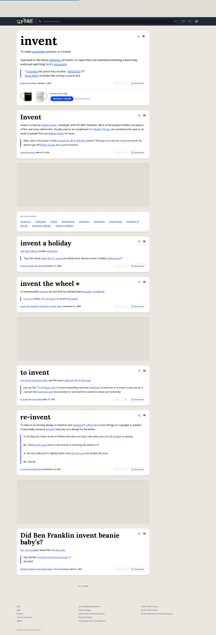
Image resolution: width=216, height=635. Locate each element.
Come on (28, 299)
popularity (60, 64)
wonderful (63, 141)
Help (19, 610)
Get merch (137, 83)
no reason (50, 299)
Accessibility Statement (89, 606)
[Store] (183, 21)
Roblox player (49, 125)
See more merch (82, 98)
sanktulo (33, 83)
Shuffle (83, 586)
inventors (84, 221)
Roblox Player (102, 129)
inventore (99, 221)
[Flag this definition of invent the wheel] (144, 282)
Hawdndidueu (64, 569)
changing (78, 425)
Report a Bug (84, 610)
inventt (32, 152)
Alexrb (41, 266)
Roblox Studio (56, 133)
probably (34, 550)
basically (87, 292)
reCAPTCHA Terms (149, 610)
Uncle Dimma (37, 399)
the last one (77, 453)
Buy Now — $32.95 (61, 98)
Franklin (41, 557)
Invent (23, 152)
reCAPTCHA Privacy (149, 606)
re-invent (24, 469)
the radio (60, 550)
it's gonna (57, 258)
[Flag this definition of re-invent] (144, 415)
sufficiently (92, 425)
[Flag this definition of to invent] (144, 370)
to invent (24, 399)
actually (50, 429)
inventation (68, 221)
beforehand (114, 258)
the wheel (72, 299)
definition (55, 60)
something (39, 52)
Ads (18, 606)
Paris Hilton (32, 76)
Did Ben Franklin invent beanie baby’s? (37, 569)
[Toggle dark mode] (190, 21)
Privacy (20, 613)
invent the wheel (28, 306)
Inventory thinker (41, 226)
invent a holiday (64, 226)
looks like (46, 258)
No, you (24, 550)
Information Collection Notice (92, 613)
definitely (81, 141)
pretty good (41, 445)
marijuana (51, 251)
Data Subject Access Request (92, 621)
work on (43, 292)
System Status (85, 617)
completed (98, 292)
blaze (34, 251)
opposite (69, 380)
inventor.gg (115, 221)
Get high (25, 251)
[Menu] (196, 21)
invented (32, 71)
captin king (37, 469)
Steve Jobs (50, 388)
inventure (40, 221)
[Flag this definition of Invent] (144, 115)
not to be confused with (33, 380)
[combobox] (108, 21)
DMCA (19, 621)
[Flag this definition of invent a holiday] (144, 241)
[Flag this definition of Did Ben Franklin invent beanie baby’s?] (144, 533)
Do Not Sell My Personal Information (157, 613)
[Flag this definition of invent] (143, 36)
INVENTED (74, 71)
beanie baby (61, 557)
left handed (115, 436)
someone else (45, 392)
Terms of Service (24, 617)
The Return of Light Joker (50, 306)
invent (23, 83)
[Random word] (175, 21)
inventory (25, 221)
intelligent (94, 388)
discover (86, 380)
